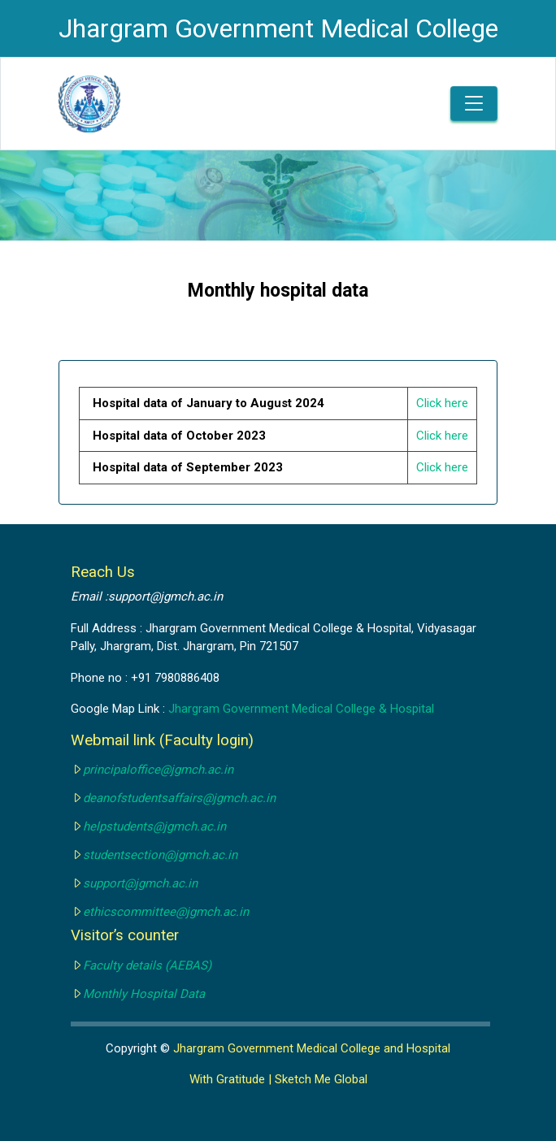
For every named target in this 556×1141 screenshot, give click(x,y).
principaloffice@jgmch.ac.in (158, 769)
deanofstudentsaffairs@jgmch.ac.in (179, 798)
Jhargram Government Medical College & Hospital (301, 708)
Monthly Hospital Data (144, 994)
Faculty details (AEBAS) (147, 965)
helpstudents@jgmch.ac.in (154, 826)
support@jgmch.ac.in (140, 883)
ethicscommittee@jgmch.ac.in (166, 912)
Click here (442, 403)
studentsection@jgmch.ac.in (160, 855)
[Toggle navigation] (473, 103)
